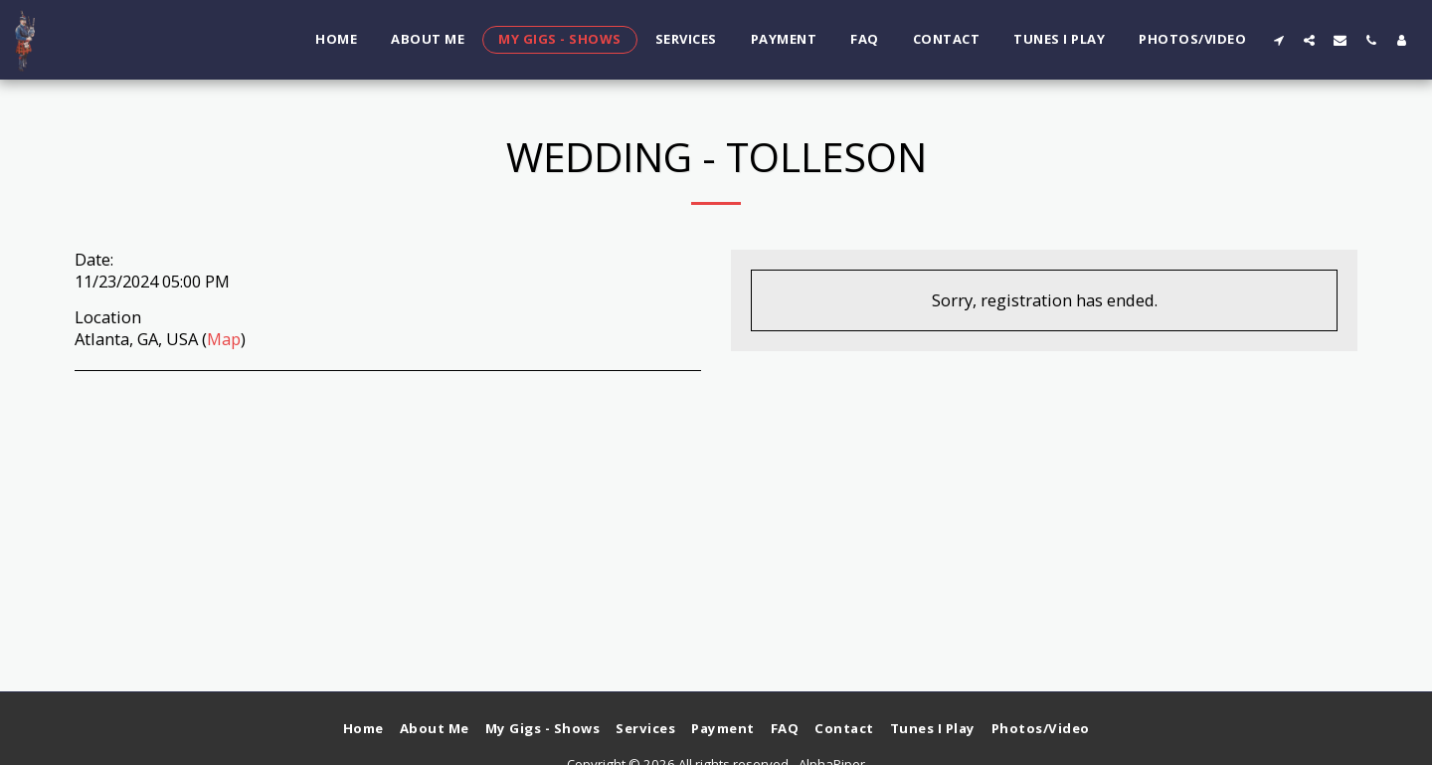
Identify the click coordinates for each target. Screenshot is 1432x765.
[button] (1278, 40)
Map (224, 338)
